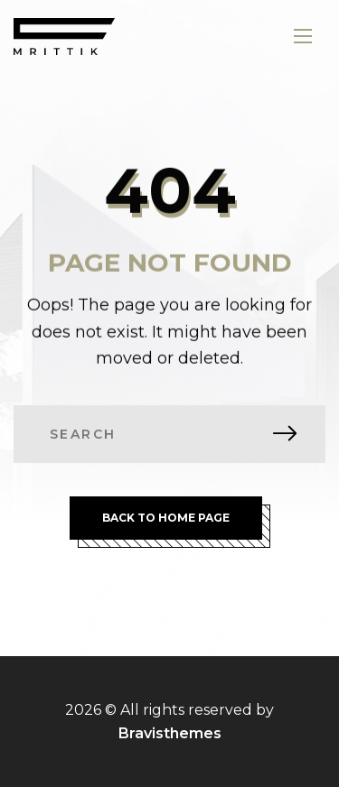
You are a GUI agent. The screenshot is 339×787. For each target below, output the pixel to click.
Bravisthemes (169, 733)
